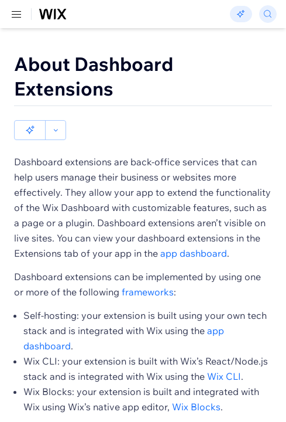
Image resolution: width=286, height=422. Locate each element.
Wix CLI (224, 376)
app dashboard (193, 253)
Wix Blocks (196, 407)
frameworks (148, 292)
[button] (30, 130)
